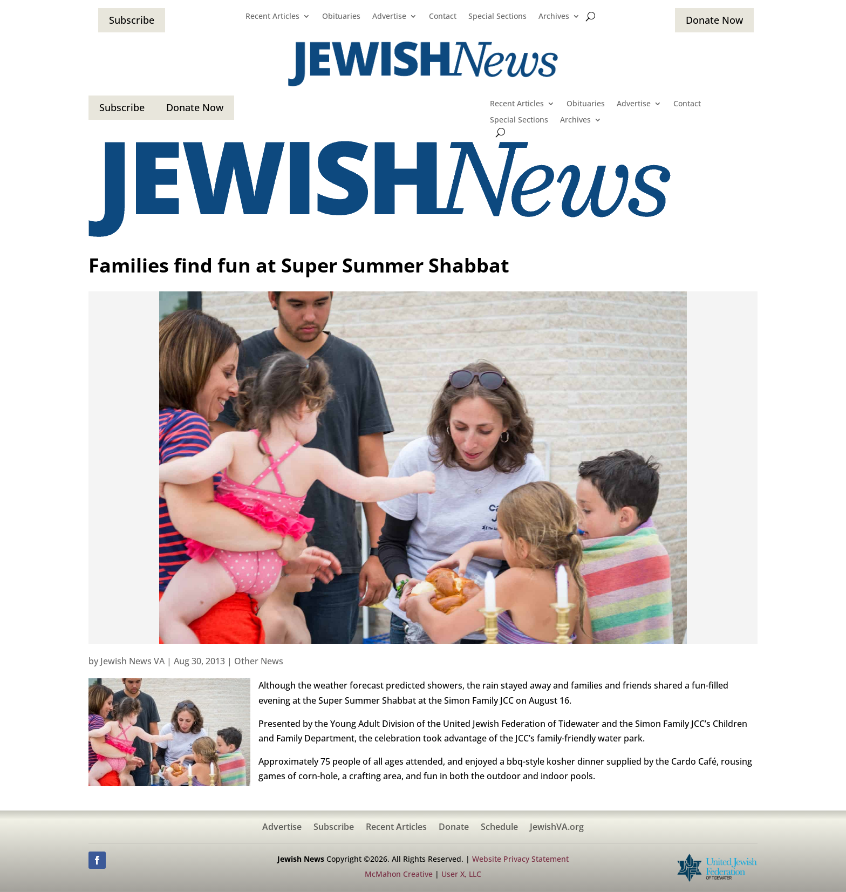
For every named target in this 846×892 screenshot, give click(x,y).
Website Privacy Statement (520, 859)
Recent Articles (272, 16)
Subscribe (131, 19)
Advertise (389, 16)
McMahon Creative (399, 874)
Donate (454, 828)
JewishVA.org (557, 828)
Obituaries (341, 16)
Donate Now (714, 19)
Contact (442, 16)
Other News (258, 661)
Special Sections (497, 16)
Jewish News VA (132, 661)
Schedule (499, 828)
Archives (553, 16)
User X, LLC (461, 874)
